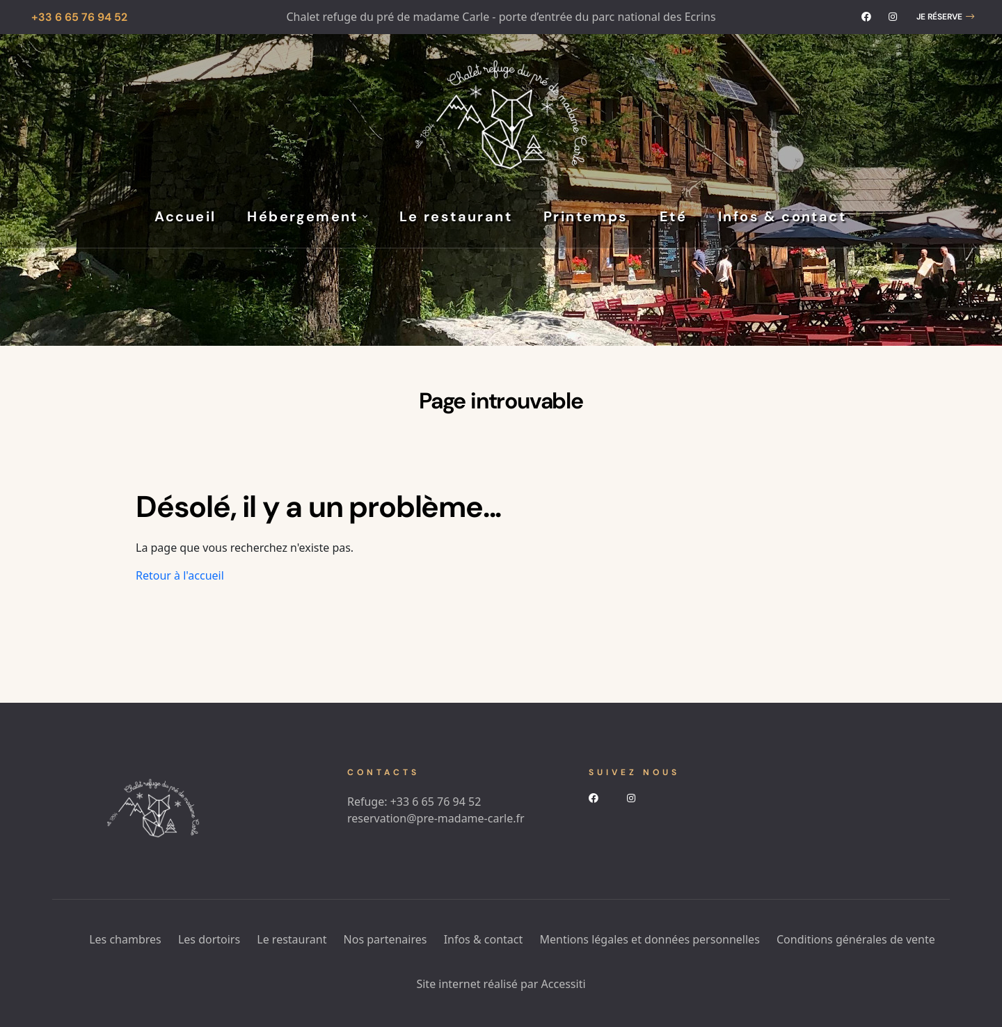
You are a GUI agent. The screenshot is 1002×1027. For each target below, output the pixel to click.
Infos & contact (782, 216)
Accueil (185, 216)
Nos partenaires (385, 939)
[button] (945, 17)
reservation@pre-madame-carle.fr (436, 818)
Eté (673, 216)
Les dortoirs (209, 939)
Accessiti (563, 984)
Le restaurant (455, 216)
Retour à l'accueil (180, 575)
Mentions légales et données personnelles (649, 939)
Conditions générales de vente (856, 939)
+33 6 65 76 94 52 (436, 801)
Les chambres (125, 939)
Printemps (585, 216)
